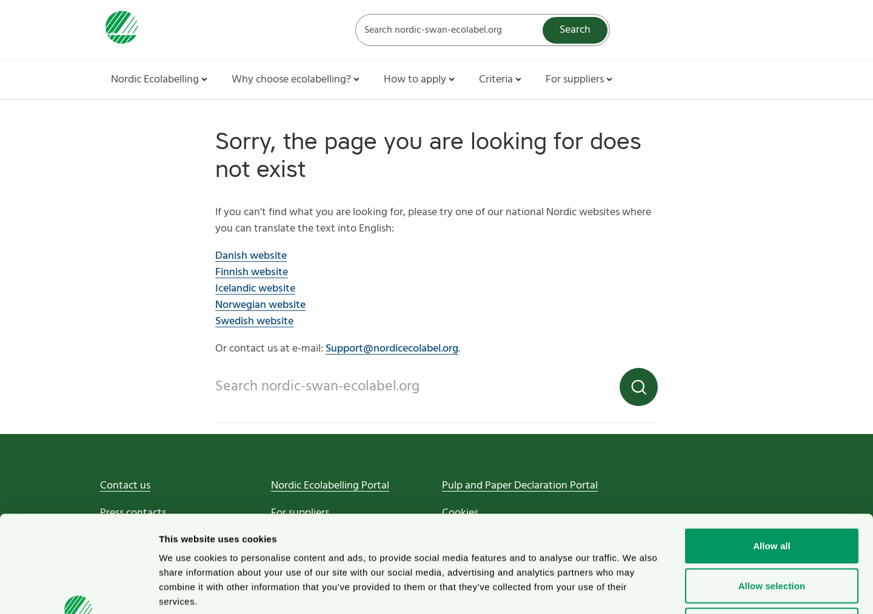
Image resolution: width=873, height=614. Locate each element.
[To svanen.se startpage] (119, 30)
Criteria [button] (501, 79)
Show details (636, 590)
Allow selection (772, 495)
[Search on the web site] (482, 30)
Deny (771, 534)
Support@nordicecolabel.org (392, 349)
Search (575, 30)
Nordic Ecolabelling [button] (160, 79)
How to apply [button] (420, 79)
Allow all (772, 455)
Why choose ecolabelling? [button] (297, 79)
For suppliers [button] (580, 79)
